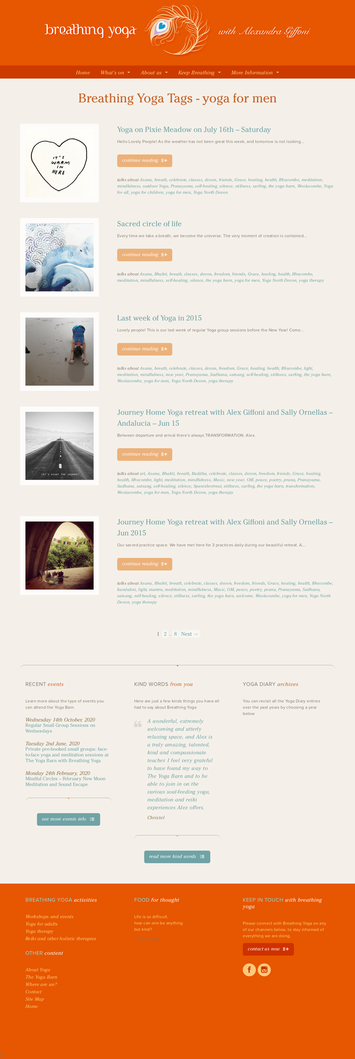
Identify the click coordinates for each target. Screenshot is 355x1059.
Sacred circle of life (149, 223)
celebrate (178, 179)
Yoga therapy (39, 931)
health (271, 179)
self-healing (206, 186)
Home (31, 1006)
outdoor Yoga (155, 186)
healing (255, 179)
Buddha (199, 473)
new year (174, 374)
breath (160, 179)
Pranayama (182, 186)
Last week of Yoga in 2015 (159, 317)
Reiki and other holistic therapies (60, 938)
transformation (300, 486)
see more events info (64, 819)
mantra (156, 589)
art (142, 473)
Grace (240, 179)
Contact (33, 992)
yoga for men (178, 192)
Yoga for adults (41, 924)
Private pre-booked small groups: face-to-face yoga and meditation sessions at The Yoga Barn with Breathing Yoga (67, 754)
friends (225, 179)
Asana (146, 179)
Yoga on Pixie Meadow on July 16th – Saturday (194, 129)
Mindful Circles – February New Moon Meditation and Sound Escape (65, 781)
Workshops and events (49, 916)
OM (250, 479)
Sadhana (218, 374)
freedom (222, 273)
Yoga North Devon (210, 192)
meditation (312, 179)
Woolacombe (309, 186)
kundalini (126, 589)
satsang (236, 374)
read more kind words (172, 856)
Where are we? (41, 984)
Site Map (34, 999)
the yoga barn (281, 186)
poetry (275, 479)
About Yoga (37, 970)
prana (289, 479)
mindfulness (128, 186)
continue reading (140, 160)
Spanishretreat (207, 486)
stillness (243, 186)
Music (218, 479)
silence (226, 186)
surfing (259, 186)
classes (195, 179)
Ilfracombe (289, 179)
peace (261, 479)
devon (211, 179)
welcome (244, 595)
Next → (189, 634)
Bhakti (160, 273)
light (308, 368)
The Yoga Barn (41, 977)
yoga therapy (311, 280)
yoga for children (147, 192)
